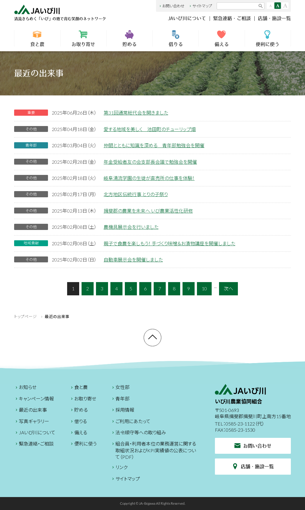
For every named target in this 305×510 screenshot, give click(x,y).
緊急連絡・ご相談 (232, 18)
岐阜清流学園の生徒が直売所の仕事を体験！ (149, 178)
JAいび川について (187, 18)
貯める (129, 38)
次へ (228, 288)
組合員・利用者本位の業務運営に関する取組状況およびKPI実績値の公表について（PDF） (153, 450)
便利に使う (268, 38)
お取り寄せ (84, 38)
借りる (176, 38)
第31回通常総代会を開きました (136, 112)
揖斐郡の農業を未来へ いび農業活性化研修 (148, 210)
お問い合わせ (171, 6)
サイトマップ (200, 6)
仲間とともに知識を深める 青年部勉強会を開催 (154, 145)
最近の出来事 (30, 410)
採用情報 (122, 410)
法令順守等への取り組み (138, 433)
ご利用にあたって (130, 422)
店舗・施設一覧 (274, 18)
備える (222, 38)
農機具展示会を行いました (131, 227)
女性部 (120, 388)
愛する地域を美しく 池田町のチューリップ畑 (150, 129)
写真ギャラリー (31, 422)
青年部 (120, 399)
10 (204, 288)
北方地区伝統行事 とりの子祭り (136, 194)
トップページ (25, 316)
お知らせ (25, 388)
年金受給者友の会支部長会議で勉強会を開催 (150, 162)
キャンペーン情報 (34, 399)
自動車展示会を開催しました (133, 259)
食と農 (37, 38)
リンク (119, 468)
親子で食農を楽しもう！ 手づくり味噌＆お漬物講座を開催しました (169, 243)
